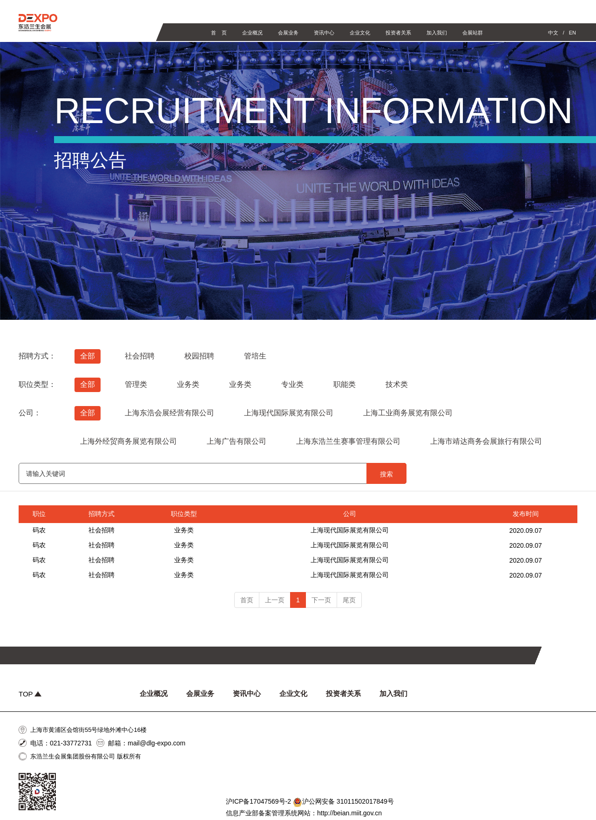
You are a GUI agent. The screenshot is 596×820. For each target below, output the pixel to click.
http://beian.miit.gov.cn (349, 813)
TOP (30, 694)
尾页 (349, 600)
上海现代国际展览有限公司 (350, 530)
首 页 (219, 32)
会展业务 (288, 32)
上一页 (274, 600)
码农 (39, 530)
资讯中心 (324, 32)
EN (572, 32)
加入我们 (437, 32)
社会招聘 (101, 530)
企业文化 (360, 32)
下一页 (321, 600)
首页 (246, 600)
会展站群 (472, 32)
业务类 (184, 530)
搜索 (386, 474)
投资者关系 (398, 32)
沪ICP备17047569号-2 (258, 801)
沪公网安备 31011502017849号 (343, 802)
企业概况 (252, 32)
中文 (553, 32)
